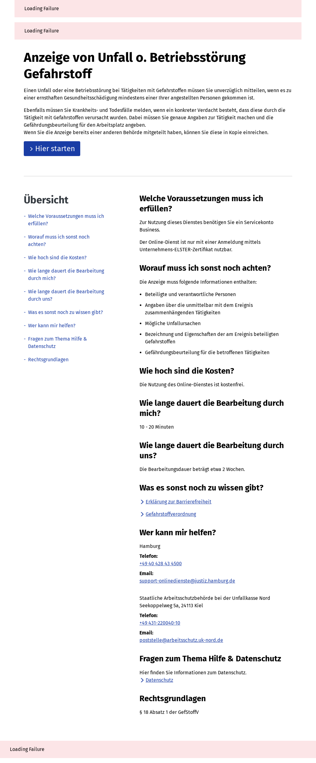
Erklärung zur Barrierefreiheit (175, 502)
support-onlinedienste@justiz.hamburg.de (187, 581)
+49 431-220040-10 (159, 623)
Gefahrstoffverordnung (167, 514)
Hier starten (52, 148)
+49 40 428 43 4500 (160, 563)
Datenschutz (156, 680)
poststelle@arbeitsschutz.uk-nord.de (181, 640)
